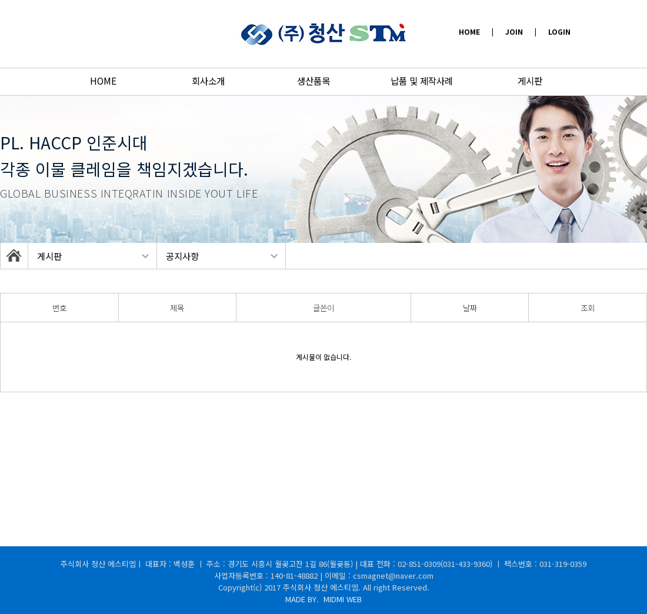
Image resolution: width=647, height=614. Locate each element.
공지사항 (182, 255)
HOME (103, 80)
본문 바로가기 (0, 0)
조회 (588, 307)
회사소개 (208, 80)
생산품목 (313, 80)
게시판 (530, 80)
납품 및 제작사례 (422, 80)
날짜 (470, 307)
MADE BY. (323, 599)
